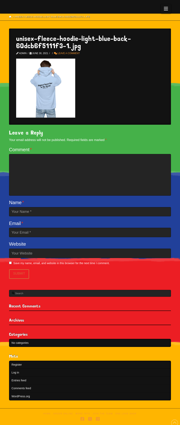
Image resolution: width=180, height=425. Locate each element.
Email (16, 223)
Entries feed (19, 380)
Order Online (63, 414)
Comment (20, 149)
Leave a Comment (67, 53)
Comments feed (21, 388)
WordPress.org (21, 396)
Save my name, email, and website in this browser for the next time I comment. (61, 263)
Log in (15, 372)
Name (16, 202)
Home (47, 414)
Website (17, 244)
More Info (83, 414)
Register (17, 364)
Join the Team (103, 414)
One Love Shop (126, 414)
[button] (166, 8)
